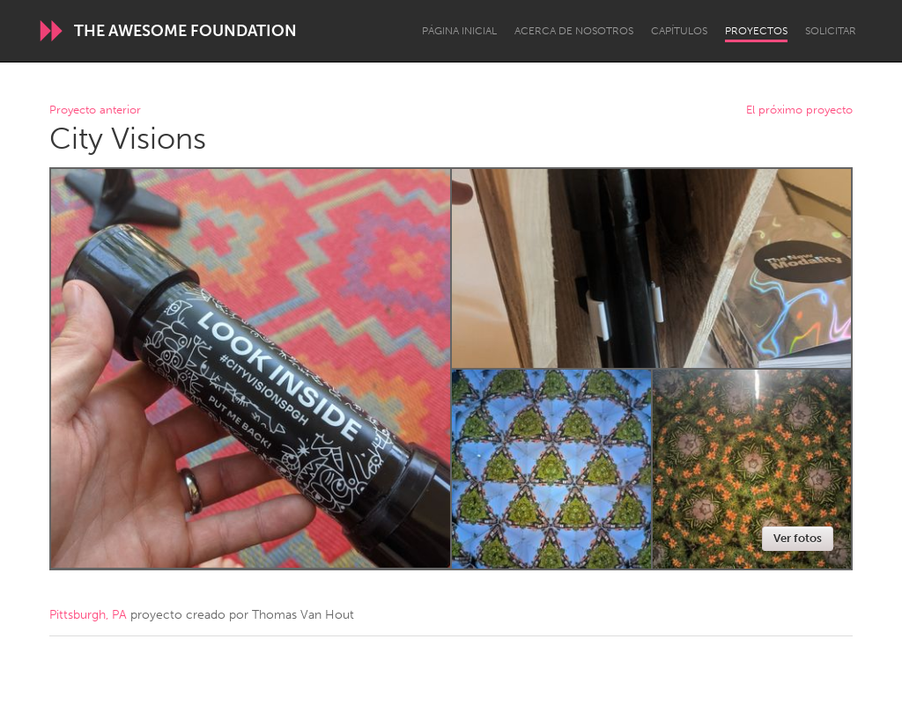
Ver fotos (797, 538)
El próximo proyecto (799, 110)
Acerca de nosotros (573, 31)
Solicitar (830, 31)
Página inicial (459, 31)
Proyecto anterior (95, 110)
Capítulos (679, 31)
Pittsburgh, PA (88, 614)
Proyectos (756, 31)
